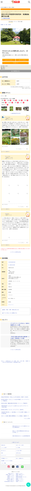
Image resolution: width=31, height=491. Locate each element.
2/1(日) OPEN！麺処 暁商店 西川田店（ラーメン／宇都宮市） (14, 403)
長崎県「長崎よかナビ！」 (20, 474)
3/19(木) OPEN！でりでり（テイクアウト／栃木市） (12, 409)
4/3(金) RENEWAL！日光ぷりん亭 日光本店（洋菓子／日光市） (15, 397)
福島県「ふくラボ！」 (11, 475)
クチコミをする (22, 59)
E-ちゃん (6, 117)
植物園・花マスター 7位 (9, 119)
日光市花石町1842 (11, 262)
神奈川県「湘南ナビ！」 (11, 479)
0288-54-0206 (6, 18)
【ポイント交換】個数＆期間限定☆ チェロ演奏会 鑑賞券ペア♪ (15, 415)
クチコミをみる (8, 59)
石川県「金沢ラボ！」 (11, 480)
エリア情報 (18, 447)
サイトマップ (3, 455)
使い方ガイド (3, 450)
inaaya (6, 213)
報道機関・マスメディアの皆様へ (7, 460)
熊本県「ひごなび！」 (20, 473)
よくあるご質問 (18, 450)
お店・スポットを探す (20, 445)
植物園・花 (3, 24)
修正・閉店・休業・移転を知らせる (10, 309)
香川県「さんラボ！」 (20, 478)
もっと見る (27, 418)
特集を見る (3, 445)
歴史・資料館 (8, 24)
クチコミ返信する (5, 151)
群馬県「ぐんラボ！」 (11, 478)
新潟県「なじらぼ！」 (20, 475)
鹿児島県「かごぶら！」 (20, 480)
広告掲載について (4, 458)
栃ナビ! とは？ (15, 442)
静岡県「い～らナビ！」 (20, 479)
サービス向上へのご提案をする (9, 313)
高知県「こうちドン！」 (20, 481)
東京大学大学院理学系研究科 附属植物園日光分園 (15, 15)
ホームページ (10, 304)
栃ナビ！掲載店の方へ (20, 458)
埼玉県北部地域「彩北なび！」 (9, 481)
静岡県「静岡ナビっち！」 (10, 474)
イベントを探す (4, 447)
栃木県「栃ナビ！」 (11, 473)
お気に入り (15, 62)
